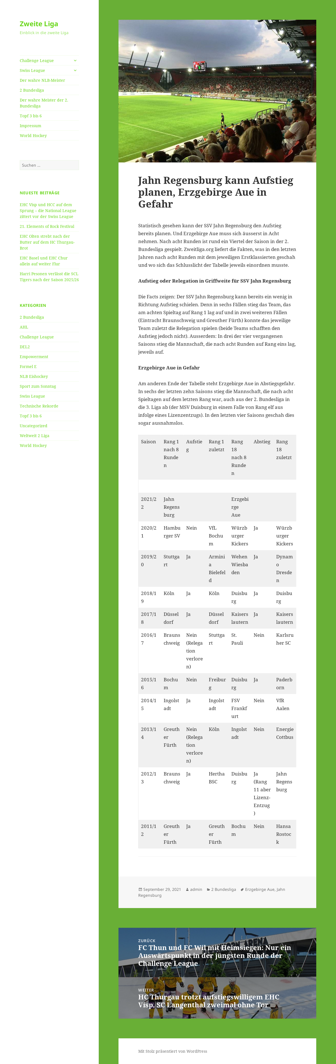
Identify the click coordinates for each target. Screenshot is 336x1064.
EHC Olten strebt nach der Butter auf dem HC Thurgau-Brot (47, 242)
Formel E (28, 366)
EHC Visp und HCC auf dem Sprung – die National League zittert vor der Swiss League (48, 210)
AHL (24, 327)
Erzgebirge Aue (259, 889)
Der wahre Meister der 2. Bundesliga (44, 103)
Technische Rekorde (39, 406)
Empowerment (34, 356)
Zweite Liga (39, 23)
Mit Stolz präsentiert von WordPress (172, 1051)
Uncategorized (33, 425)
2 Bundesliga (32, 90)
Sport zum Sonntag (38, 386)
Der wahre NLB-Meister (42, 80)
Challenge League (37, 60)
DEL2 (25, 346)
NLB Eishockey (34, 376)
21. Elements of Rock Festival (47, 226)
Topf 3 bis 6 (31, 115)
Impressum (30, 125)
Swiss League (32, 70)
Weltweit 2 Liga (34, 435)
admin (196, 889)
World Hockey (33, 135)
